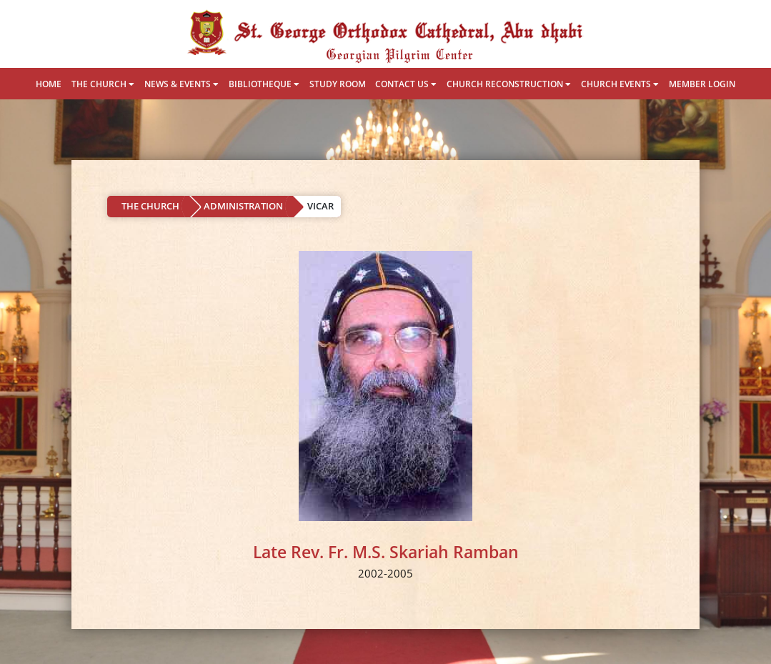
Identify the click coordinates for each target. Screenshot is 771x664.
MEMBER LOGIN (702, 84)
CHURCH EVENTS (620, 84)
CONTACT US (406, 84)
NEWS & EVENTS (181, 84)
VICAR (320, 205)
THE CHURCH (102, 84)
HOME (48, 84)
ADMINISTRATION (243, 205)
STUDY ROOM (337, 84)
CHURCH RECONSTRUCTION (509, 84)
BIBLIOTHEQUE (264, 84)
